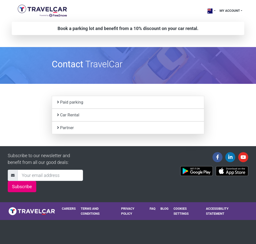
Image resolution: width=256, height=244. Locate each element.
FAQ (153, 208)
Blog (164, 208)
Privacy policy (127, 211)
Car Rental (68, 114)
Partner (65, 127)
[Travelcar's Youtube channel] (243, 157)
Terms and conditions (90, 211)
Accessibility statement (217, 211)
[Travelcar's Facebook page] (217, 157)
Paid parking (70, 102)
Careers (69, 208)
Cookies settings (181, 211)
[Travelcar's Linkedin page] (230, 157)
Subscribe (22, 186)
